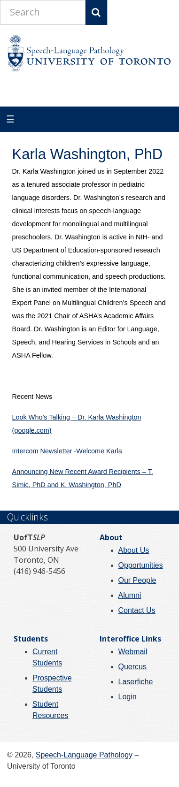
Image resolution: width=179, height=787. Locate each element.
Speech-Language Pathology (84, 755)
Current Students (47, 657)
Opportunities (140, 565)
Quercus (132, 667)
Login (127, 697)
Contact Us (137, 610)
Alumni (129, 595)
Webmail (133, 652)
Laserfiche (135, 682)
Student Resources (50, 709)
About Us (133, 550)
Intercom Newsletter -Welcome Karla (67, 451)
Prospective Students (52, 683)
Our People (137, 580)
